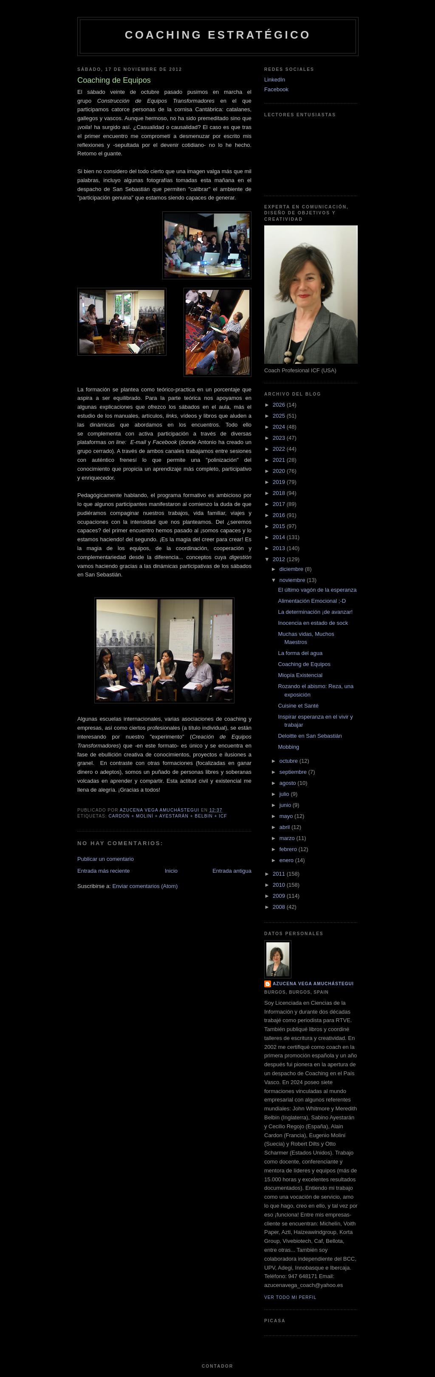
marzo (288, 838)
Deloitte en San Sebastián (310, 736)
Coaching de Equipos (304, 664)
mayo (287, 816)
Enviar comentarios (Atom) (145, 886)
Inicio (171, 871)
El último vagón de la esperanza (317, 590)
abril (285, 827)
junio (286, 805)
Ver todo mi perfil (290, 1297)
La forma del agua (300, 653)
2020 (280, 471)
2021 (280, 460)
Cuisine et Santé (298, 706)
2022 (280, 449)
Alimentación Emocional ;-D (312, 601)
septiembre (294, 772)
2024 (280, 427)
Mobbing (288, 747)
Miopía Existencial (300, 675)
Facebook (276, 89)
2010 (280, 885)
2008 (280, 907)
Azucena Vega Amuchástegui (313, 983)
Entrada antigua (231, 871)
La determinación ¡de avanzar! (315, 612)
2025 (280, 416)
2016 (280, 515)
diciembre (292, 569)
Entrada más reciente (103, 871)
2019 (280, 482)
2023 (280, 438)
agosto (289, 783)
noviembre (293, 580)
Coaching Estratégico (218, 34)
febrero (289, 849)
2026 (280, 405)
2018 (280, 493)
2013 (280, 548)
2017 (280, 504)
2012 (280, 559)
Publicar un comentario (105, 859)
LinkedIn (274, 79)
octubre (289, 761)
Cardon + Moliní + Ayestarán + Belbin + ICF (167, 816)
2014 (280, 537)
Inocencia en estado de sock (313, 623)
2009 (280, 896)
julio (285, 794)
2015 (280, 526)
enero (287, 860)
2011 (280, 874)
